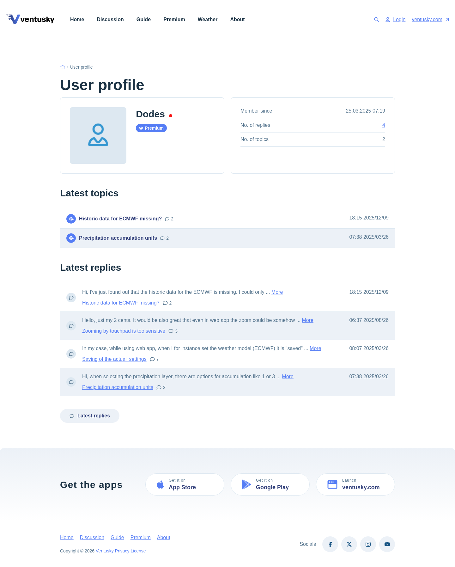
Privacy (122, 550)
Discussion (110, 19)
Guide (143, 19)
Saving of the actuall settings (114, 359)
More (277, 292)
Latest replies (90, 415)
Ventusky (105, 550)
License (138, 550)
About (237, 19)
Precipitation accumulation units (118, 238)
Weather (208, 19)
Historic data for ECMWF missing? (120, 218)
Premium (174, 19)
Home (77, 19)
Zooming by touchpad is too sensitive (123, 331)
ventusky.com (430, 19)
